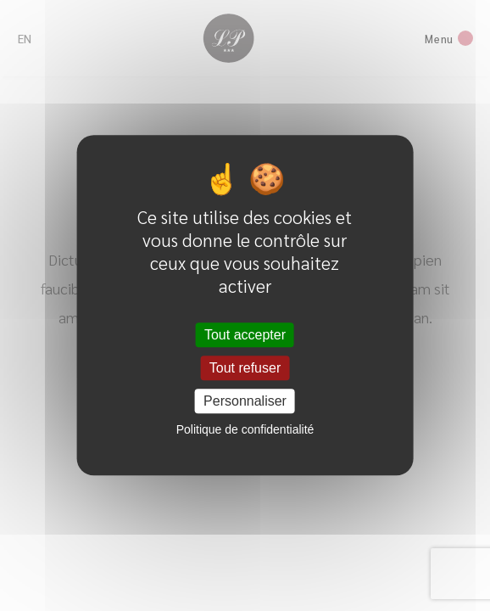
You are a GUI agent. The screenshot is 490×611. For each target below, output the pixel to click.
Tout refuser (245, 368)
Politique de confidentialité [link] (245, 430)
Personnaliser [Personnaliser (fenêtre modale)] (245, 402)
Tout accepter (245, 335)
